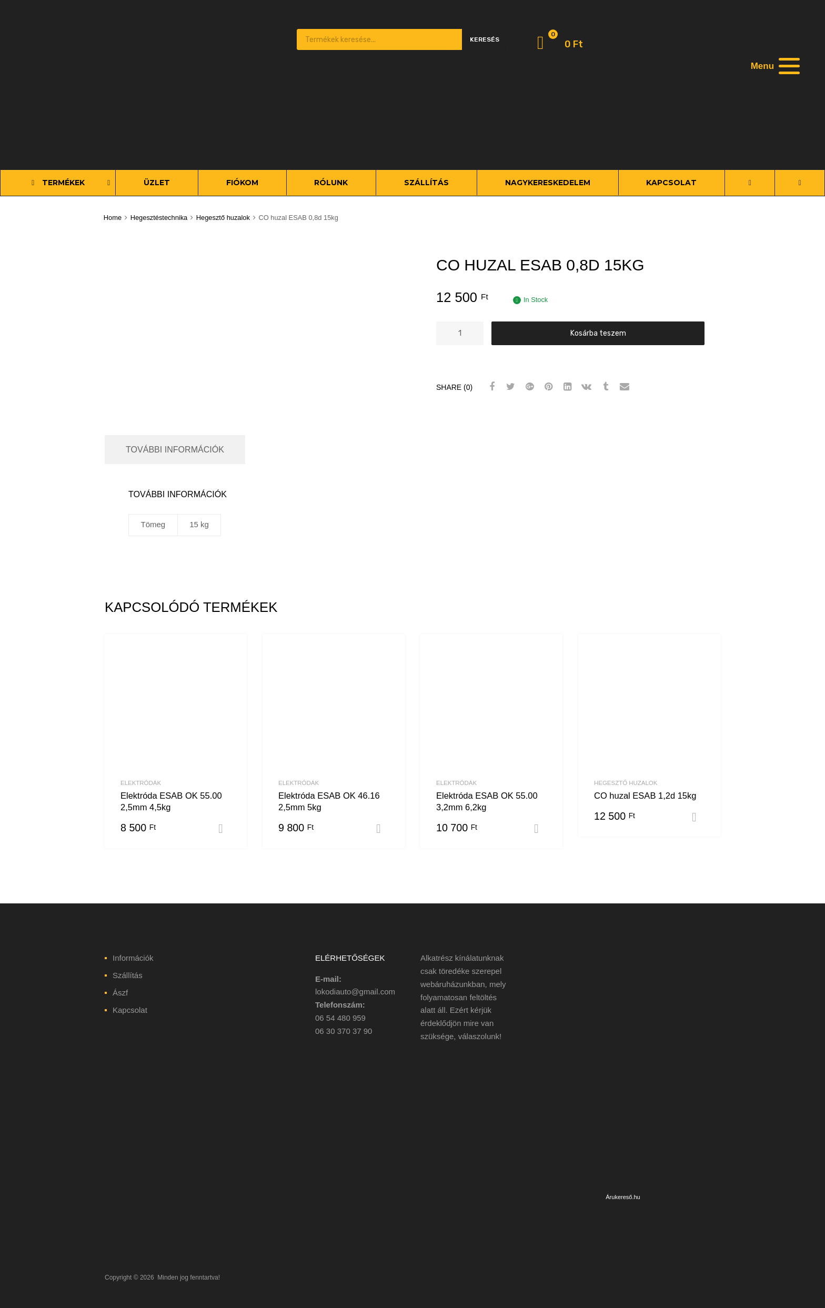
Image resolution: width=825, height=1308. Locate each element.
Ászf (120, 992)
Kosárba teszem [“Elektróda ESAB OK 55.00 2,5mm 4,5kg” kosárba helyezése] (224, 829)
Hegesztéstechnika (159, 218)
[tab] (175, 449)
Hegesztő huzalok (223, 218)
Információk (133, 957)
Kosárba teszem (598, 333)
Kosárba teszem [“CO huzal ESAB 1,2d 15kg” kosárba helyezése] (698, 817)
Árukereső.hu (623, 1197)
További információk (175, 449)
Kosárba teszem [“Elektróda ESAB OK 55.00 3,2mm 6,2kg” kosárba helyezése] (540, 829)
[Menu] (774, 65)
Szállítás (128, 975)
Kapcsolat (130, 1009)
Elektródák (140, 783)
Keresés (484, 39)
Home (113, 218)
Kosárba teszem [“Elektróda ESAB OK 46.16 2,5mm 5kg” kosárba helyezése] (382, 829)
